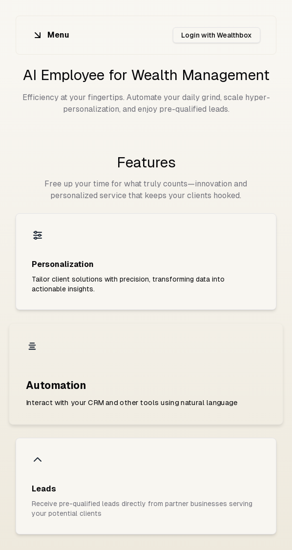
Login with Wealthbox (216, 35)
